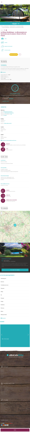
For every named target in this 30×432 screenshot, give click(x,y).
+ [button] (1, 212)
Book (15, 430)
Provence (2, 369)
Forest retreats (3, 410)
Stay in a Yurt (3, 392)
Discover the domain (14, 270)
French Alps (2, 376)
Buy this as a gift (14, 54)
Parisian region (3, 408)
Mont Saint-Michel (4, 411)
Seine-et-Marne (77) (7, 261)
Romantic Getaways (4, 409)
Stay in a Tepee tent (4, 391)
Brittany (2, 377)
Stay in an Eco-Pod (4, 388)
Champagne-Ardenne (4, 372)
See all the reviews (6, 101)
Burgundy (2, 370)
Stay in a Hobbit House (4, 389)
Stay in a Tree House (4, 385)
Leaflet (21, 242)
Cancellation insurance (4, 420)
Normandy (2, 375)
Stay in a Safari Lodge (4, 407)
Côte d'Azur (2, 371)
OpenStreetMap (25, 242)
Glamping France (3, 403)
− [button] (1, 213)
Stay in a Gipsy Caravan (4, 390)
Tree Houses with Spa (4, 402)
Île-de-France (13, 261)
